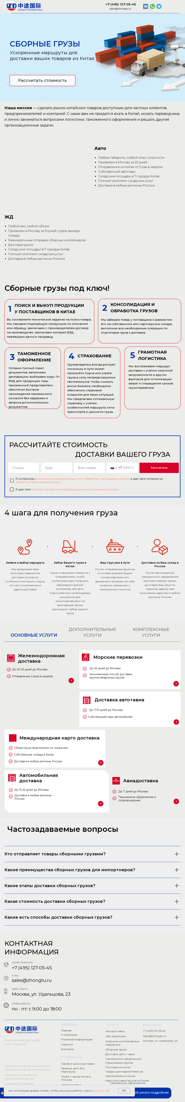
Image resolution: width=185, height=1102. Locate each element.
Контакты (67, 1049)
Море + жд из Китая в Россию (76, 1078)
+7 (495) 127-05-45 (121, 4)
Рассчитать (159, 467)
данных (125, 478)
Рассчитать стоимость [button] (42, 80)
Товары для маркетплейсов (124, 1071)
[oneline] (23, 468)
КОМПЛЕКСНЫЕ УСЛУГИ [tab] (151, 632)
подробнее (100, 1090)
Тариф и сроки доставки (78, 1063)
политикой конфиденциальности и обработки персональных (78, 478)
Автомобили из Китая (120, 1076)
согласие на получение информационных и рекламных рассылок (75, 489)
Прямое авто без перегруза (73, 1070)
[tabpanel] (92, 730)
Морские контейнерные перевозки (122, 1043)
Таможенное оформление (123, 1059)
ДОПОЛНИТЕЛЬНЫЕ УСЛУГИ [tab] (92, 632)
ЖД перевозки (116, 1036)
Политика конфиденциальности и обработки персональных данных (27, 1067)
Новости (67, 1044)
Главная (66, 1030)
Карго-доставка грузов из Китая (127, 1080)
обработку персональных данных (38, 482)
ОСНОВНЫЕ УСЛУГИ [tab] (34, 635)
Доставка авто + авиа (119, 1054)
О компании (69, 1034)
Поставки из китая (118, 1067)
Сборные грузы (116, 1049)
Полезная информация (76, 1039)
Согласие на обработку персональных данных (20, 1076)
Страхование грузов (119, 1062)
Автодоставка (115, 1031)
